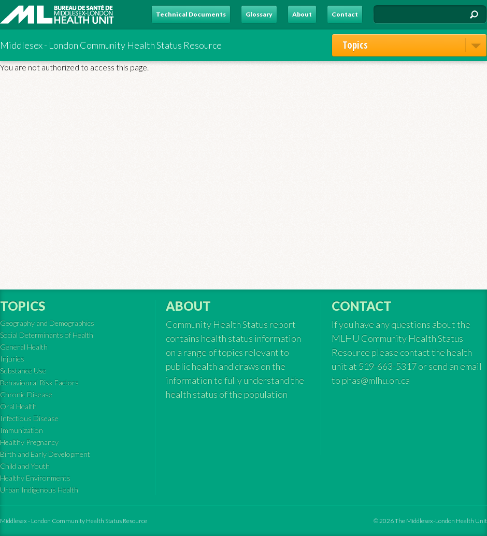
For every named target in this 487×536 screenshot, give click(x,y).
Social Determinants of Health (46, 334)
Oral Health (18, 406)
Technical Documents (191, 14)
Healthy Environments (35, 477)
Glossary (259, 14)
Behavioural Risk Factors (39, 382)
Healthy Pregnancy (29, 442)
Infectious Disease (29, 418)
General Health (24, 346)
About (302, 14)
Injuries (12, 358)
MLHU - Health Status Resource (57, 14)
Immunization (21, 430)
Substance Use (23, 370)
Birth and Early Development (45, 454)
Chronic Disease (26, 394)
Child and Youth (25, 465)
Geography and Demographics (47, 322)
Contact (345, 14)
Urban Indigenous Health (39, 489)
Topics (414, 45)
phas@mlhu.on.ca (376, 380)
